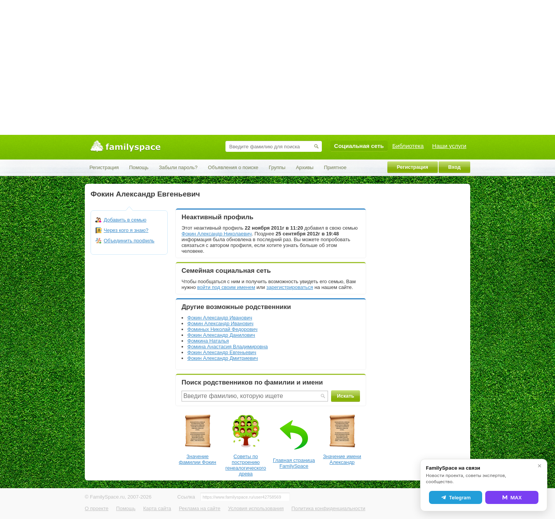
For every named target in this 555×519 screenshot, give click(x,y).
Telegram (456, 497)
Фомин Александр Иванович (220, 323)
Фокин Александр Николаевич (217, 234)
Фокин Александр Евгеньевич (221, 352)
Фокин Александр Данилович (221, 335)
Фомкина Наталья (208, 341)
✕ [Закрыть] (539, 466)
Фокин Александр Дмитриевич (222, 358)
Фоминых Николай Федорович (222, 329)
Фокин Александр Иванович (219, 318)
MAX (512, 497)
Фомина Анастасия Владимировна (227, 346)
